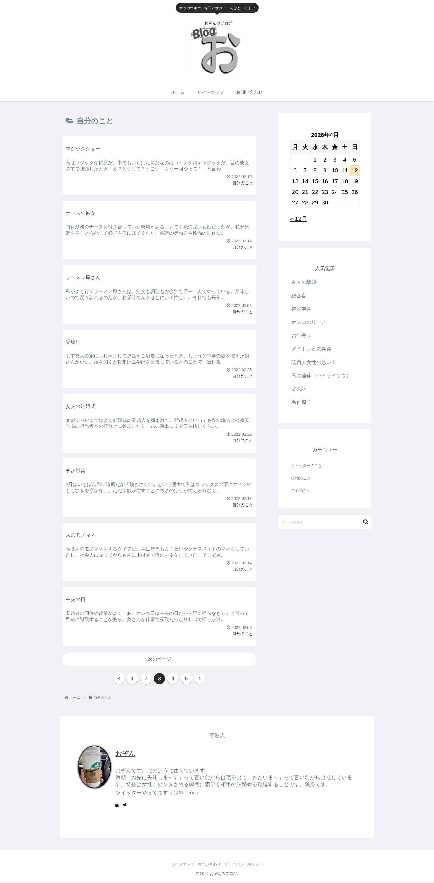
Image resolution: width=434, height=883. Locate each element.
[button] (366, 522)
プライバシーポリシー (245, 866)
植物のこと (301, 478)
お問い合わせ (209, 866)
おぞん (125, 755)
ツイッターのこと (306, 465)
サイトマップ (180, 866)
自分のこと (301, 490)
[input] (324, 522)
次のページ (159, 659)
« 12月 (298, 218)
